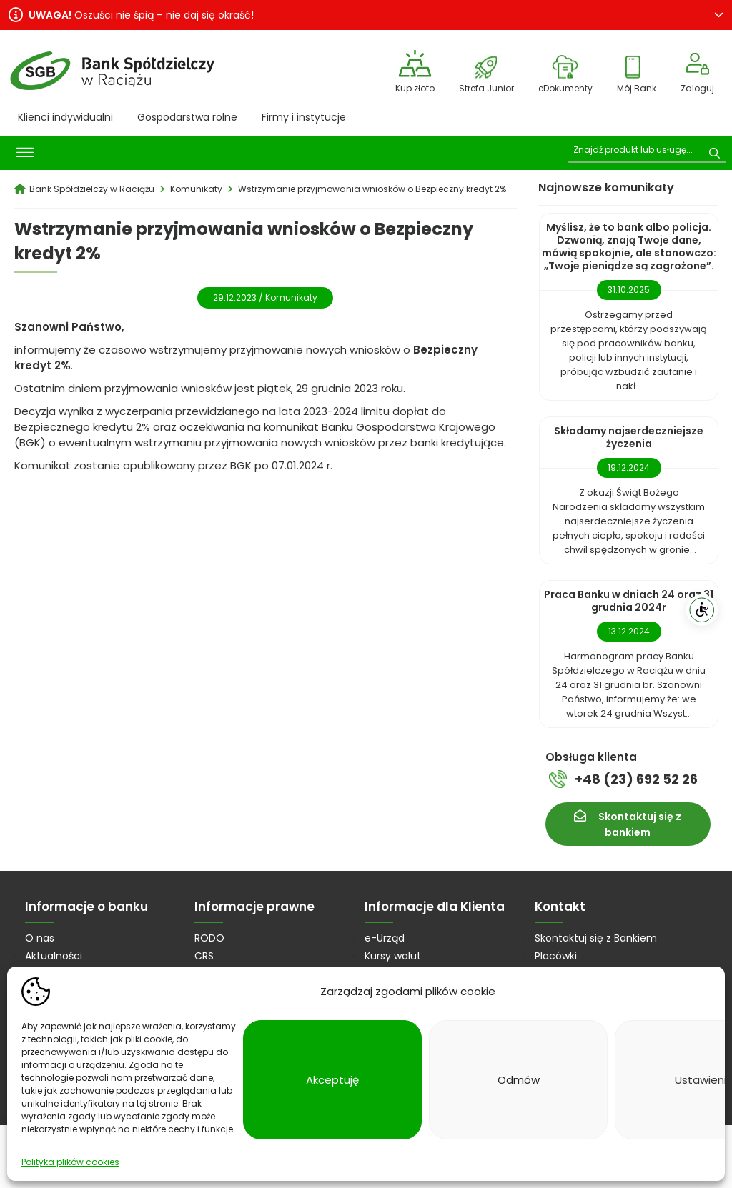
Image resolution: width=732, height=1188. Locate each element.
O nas (39, 938)
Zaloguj (697, 88)
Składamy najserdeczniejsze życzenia (628, 437)
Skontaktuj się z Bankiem (596, 938)
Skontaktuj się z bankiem (639, 824)
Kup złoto (415, 88)
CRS (204, 956)
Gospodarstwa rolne (187, 117)
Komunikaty (291, 297)
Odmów (519, 1079)
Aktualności (53, 956)
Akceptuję (332, 1079)
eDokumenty (565, 88)
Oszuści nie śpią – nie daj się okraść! (141, 15)
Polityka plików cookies (70, 1162)
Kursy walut (393, 956)
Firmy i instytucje (304, 117)
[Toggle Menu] (25, 153)
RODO (209, 938)
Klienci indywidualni (65, 117)
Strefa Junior (486, 88)
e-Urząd (385, 938)
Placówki (556, 956)
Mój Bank (636, 88)
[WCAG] (702, 610)
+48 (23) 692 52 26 (636, 779)
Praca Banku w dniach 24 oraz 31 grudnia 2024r (628, 600)
